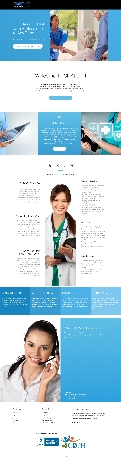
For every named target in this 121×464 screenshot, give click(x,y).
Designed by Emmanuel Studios (60, 457)
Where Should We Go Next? (50, 423)
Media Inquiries (47, 420)
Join (14, 418)
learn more (59, 149)
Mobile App (16, 420)
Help (43, 415)
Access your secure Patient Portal (27, 46)
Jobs (14, 415)
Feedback (45, 413)
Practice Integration (48, 418)
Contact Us (60, 98)
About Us (15, 413)
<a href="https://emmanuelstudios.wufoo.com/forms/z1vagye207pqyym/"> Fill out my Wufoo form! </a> (75, 365)
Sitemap (15, 423)
